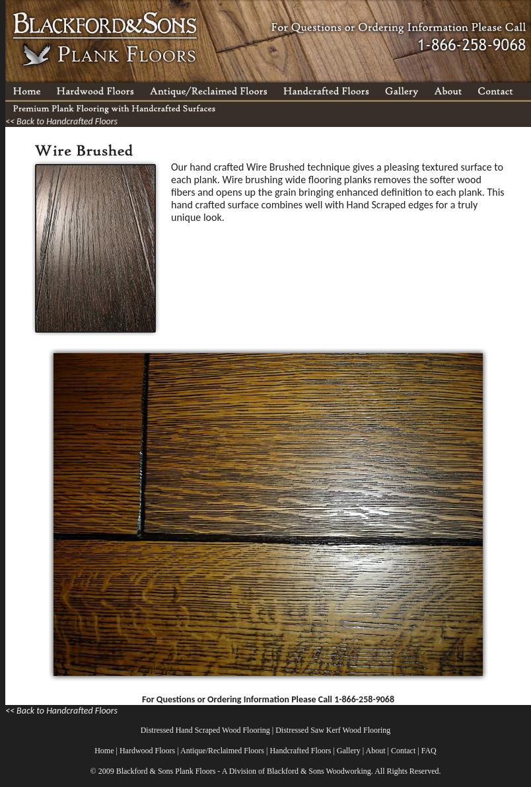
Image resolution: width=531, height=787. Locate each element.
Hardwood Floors (147, 750)
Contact (403, 750)
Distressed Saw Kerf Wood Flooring (332, 730)
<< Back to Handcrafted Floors (61, 121)
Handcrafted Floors (300, 750)
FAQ (429, 750)
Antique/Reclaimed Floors (222, 750)
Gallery (349, 750)
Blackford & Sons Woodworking (319, 771)
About (376, 750)
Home (104, 750)
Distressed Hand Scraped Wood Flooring (205, 730)
